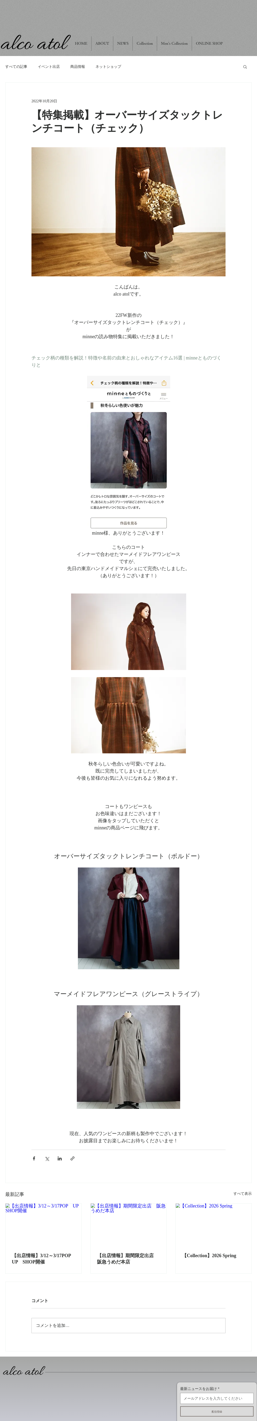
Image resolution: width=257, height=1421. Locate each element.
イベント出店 (49, 67)
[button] (245, 66)
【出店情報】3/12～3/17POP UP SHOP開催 (43, 1259)
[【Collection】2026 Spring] (213, 1225)
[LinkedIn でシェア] (59, 1158)
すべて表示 (242, 1194)
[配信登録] (217, 1411)
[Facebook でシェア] (33, 1158)
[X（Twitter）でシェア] (46, 1158)
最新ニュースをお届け (198, 1388)
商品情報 (77, 67)
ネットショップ (108, 67)
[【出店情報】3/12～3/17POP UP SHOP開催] (43, 1225)
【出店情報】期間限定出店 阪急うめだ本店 (127, 1259)
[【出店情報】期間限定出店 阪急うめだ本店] (129, 1225)
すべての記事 (16, 67)
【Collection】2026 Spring (209, 1255)
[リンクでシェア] (72, 1158)
